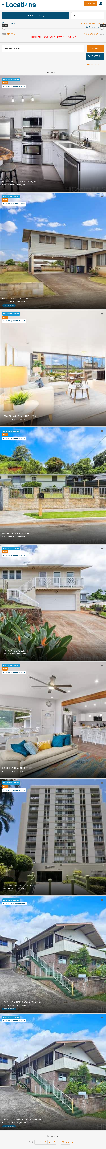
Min (4, 34)
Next (73, 1142)
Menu (3, 4)
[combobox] (43, 48)
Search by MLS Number (92, 23)
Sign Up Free (90, 3)
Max (102, 34)
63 (67, 1142)
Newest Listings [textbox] (12, 48)
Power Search (94, 64)
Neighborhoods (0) (35, 16)
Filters (76, 15)
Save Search (94, 56)
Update (95, 48)
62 (63, 1142)
